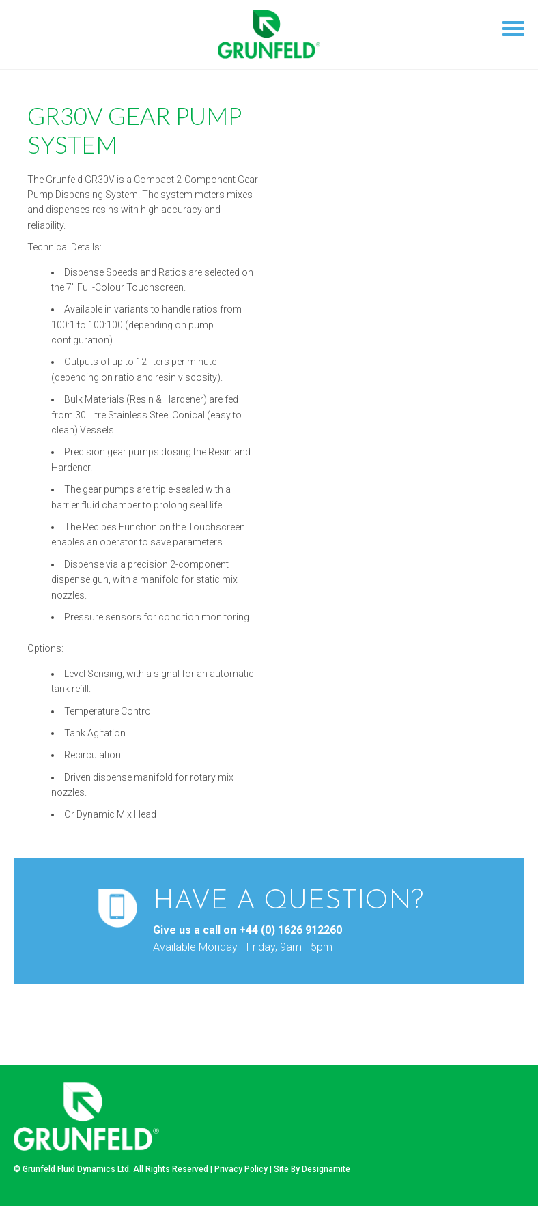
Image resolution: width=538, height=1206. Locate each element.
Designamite (326, 1169)
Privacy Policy (241, 1169)
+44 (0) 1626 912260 (290, 929)
